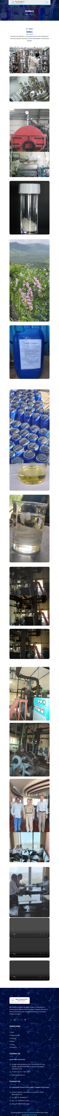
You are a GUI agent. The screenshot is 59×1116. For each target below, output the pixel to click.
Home (26, 14)
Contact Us (13, 1047)
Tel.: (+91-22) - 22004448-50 (19, 1097)
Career (11, 1044)
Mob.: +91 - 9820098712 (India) (20, 1100)
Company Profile (14, 1035)
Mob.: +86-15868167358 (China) (21, 1104)
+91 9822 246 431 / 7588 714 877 (21, 1072)
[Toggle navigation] (47, 2)
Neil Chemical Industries (28, 1112)
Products (12, 1038)
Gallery (12, 1041)
